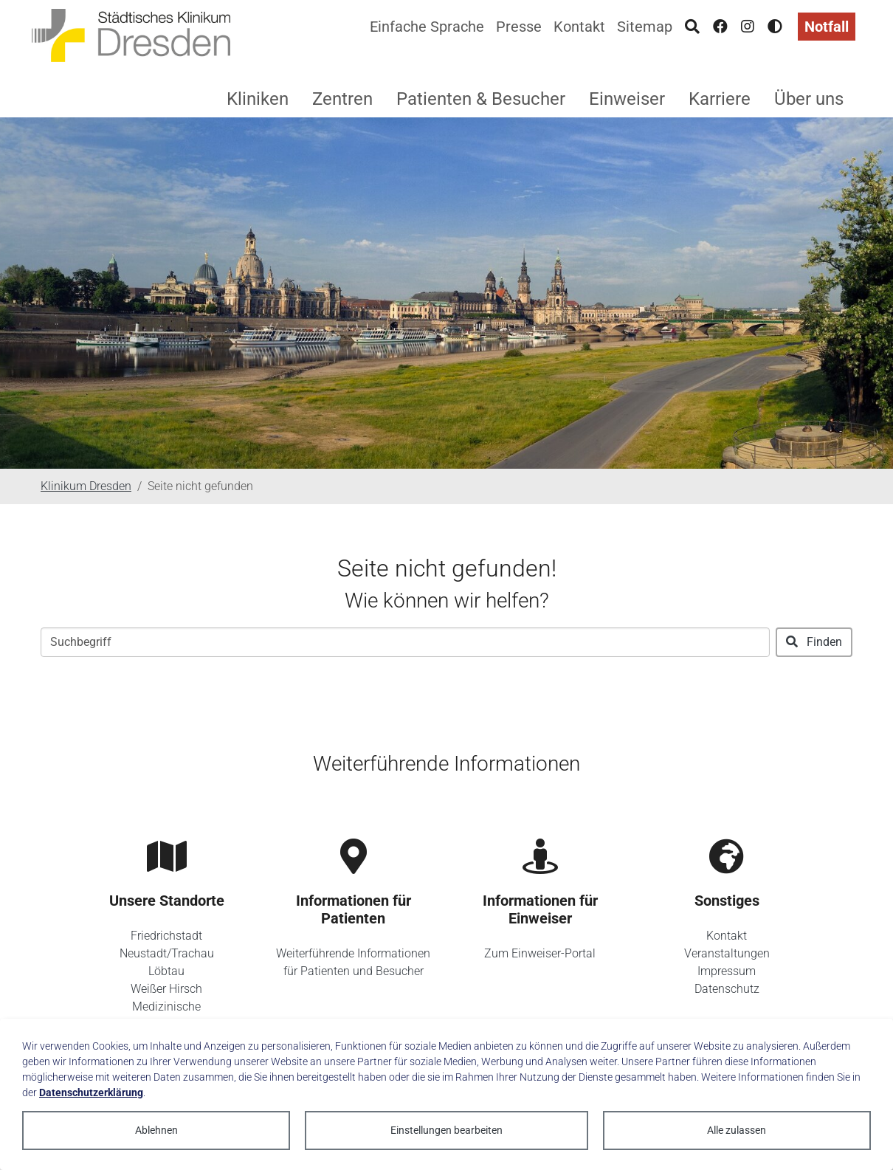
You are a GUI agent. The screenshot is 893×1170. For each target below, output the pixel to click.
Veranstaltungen (727, 953)
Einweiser (627, 99)
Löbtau (166, 971)
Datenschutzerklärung (91, 1092)
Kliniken (258, 99)
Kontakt (579, 26)
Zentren (342, 99)
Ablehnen (156, 1130)
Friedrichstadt (166, 936)
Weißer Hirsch (166, 989)
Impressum (726, 971)
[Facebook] (720, 26)
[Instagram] (747, 26)
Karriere (720, 99)
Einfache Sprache (427, 26)
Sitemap (644, 26)
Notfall (826, 26)
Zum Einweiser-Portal (540, 953)
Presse (519, 26)
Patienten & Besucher (480, 99)
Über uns (809, 99)
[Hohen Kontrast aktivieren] (775, 26)
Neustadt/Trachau (167, 953)
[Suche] (692, 26)
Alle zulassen (736, 1130)
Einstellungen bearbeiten (446, 1130)
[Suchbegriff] (405, 642)
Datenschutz (726, 989)
